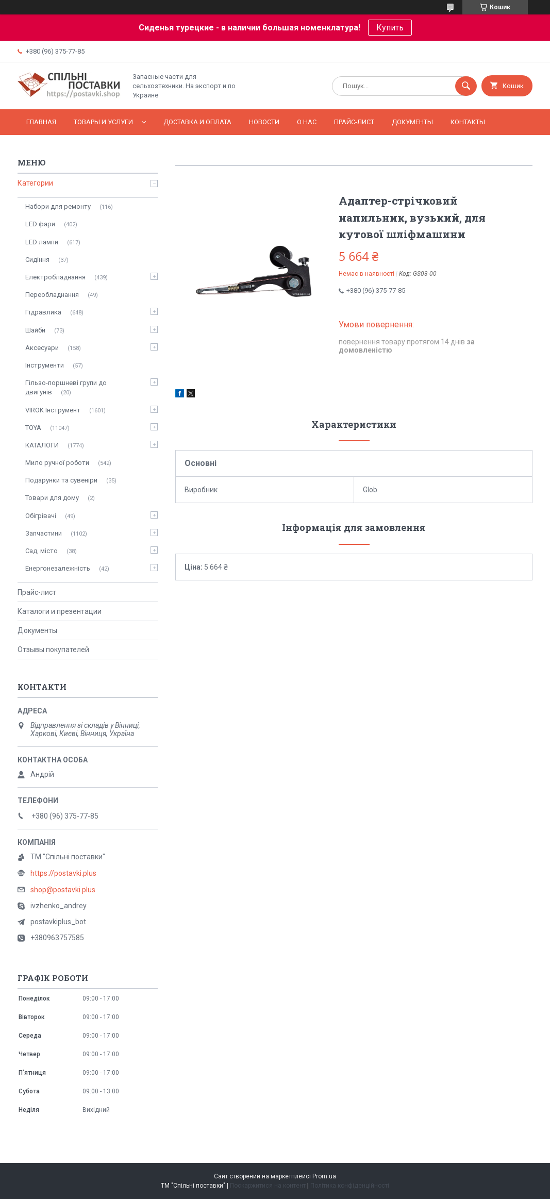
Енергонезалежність (57, 568)
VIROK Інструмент (52, 410)
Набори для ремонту (58, 206)
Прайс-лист (354, 122)
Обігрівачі (40, 516)
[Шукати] (466, 86)
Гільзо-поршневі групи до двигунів (66, 387)
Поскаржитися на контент (268, 1185)
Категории (35, 183)
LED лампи (41, 242)
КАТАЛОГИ (42, 445)
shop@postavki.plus (62, 890)
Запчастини (43, 533)
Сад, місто (41, 551)
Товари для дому (52, 498)
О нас (306, 122)
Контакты (468, 122)
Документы (412, 122)
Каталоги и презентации (60, 611)
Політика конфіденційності (349, 1185)
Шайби (35, 330)
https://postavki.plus (63, 873)
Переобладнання (52, 294)
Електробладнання (55, 277)
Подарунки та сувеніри (61, 480)
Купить (390, 27)
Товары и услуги (103, 122)
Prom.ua (324, 1176)
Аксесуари (42, 348)
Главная (41, 122)
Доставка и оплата (197, 122)
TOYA (33, 427)
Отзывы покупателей (53, 649)
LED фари (40, 224)
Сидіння (37, 259)
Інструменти (44, 365)
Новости (264, 122)
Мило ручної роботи (57, 463)
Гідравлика (43, 312)
